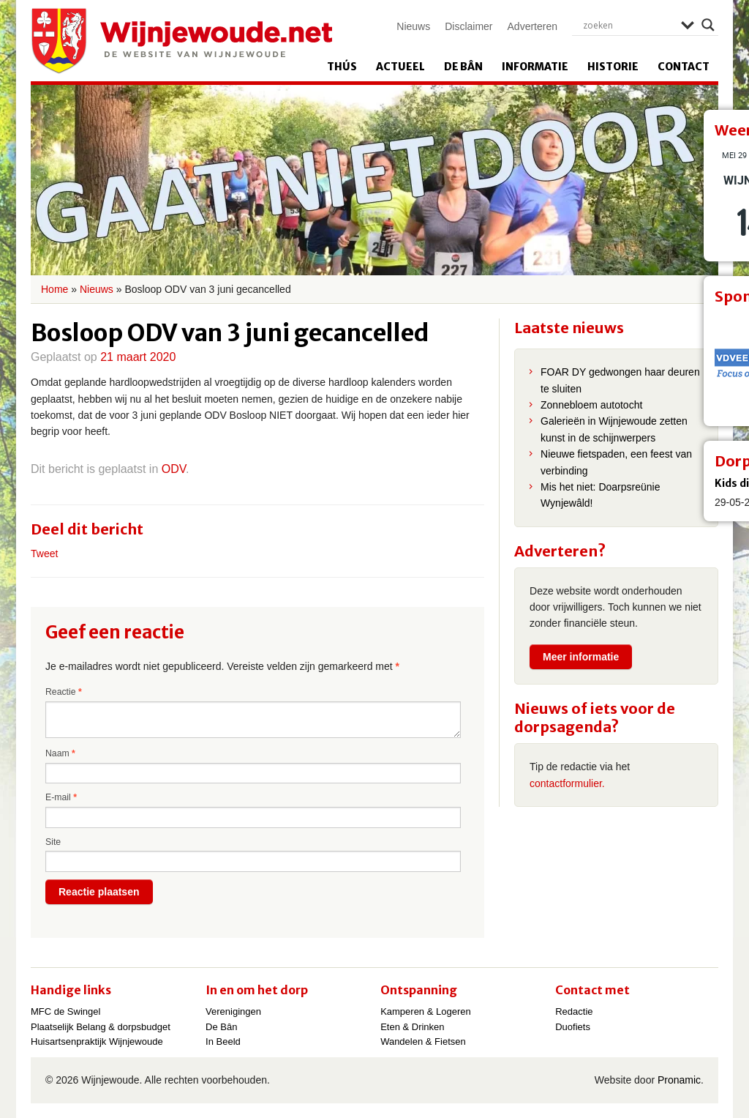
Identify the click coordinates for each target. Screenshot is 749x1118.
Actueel (400, 66)
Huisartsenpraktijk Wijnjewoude (97, 1041)
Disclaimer (468, 26)
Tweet (44, 553)
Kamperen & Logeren (425, 1011)
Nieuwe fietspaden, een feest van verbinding (616, 462)
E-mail (61, 797)
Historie (613, 66)
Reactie (63, 692)
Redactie (573, 1011)
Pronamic (679, 1080)
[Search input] (628, 25)
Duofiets (572, 1026)
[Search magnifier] (708, 25)
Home (54, 289)
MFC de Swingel (65, 1011)
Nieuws (413, 26)
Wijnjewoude (181, 41)
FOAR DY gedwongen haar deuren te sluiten (620, 380)
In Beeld (223, 1041)
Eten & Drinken (412, 1026)
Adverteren (532, 26)
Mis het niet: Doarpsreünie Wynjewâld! (600, 495)
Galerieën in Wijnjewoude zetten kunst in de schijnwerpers (614, 429)
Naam (60, 753)
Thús (342, 66)
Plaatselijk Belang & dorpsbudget (100, 1026)
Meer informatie (581, 657)
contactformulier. (567, 783)
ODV (174, 469)
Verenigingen (233, 1011)
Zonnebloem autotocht (591, 405)
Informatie (535, 66)
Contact (684, 66)
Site (53, 842)
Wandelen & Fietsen (423, 1041)
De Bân (463, 66)
